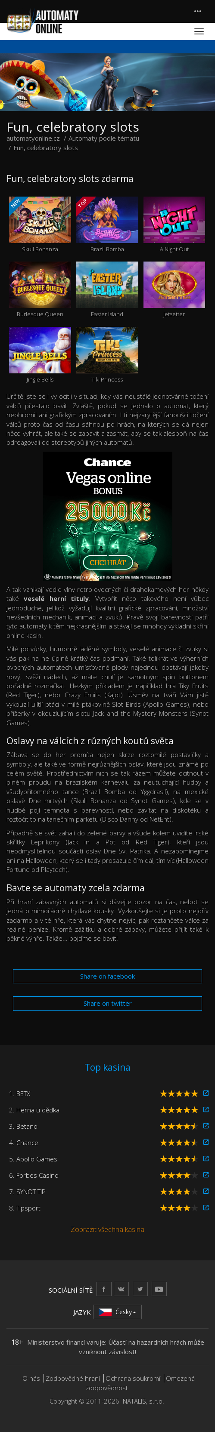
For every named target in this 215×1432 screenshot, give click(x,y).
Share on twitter (108, 1003)
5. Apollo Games (33, 1159)
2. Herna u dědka (34, 1110)
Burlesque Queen (40, 290)
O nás (31, 1378)
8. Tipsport (25, 1208)
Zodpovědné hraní (73, 1378)
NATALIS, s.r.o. (143, 1401)
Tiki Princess (107, 355)
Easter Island (107, 290)
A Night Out (174, 225)
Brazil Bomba (107, 225)
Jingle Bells (40, 355)
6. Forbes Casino (34, 1175)
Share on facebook (107, 976)
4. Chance (23, 1142)
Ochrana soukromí (133, 1378)
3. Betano (23, 1126)
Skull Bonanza (40, 225)
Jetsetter (174, 290)
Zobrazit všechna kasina (107, 1229)
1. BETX (19, 1093)
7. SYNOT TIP (27, 1191)
